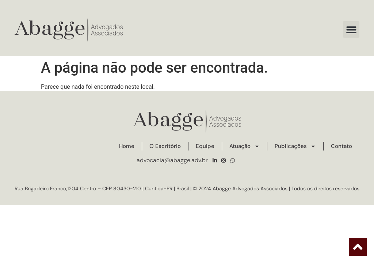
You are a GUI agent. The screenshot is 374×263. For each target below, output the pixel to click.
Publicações (295, 146)
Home (126, 146)
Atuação (244, 146)
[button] (351, 29)
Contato (341, 146)
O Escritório (165, 146)
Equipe (205, 146)
